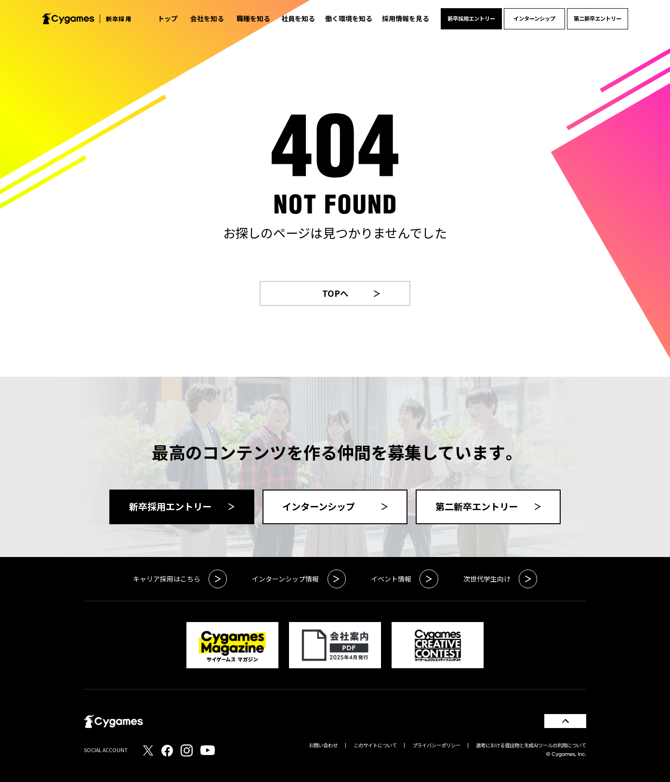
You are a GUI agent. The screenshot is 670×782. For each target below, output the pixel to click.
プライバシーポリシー (436, 745)
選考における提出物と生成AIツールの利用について (531, 745)
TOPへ (351, 293)
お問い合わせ (323, 745)
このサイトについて (375, 745)
